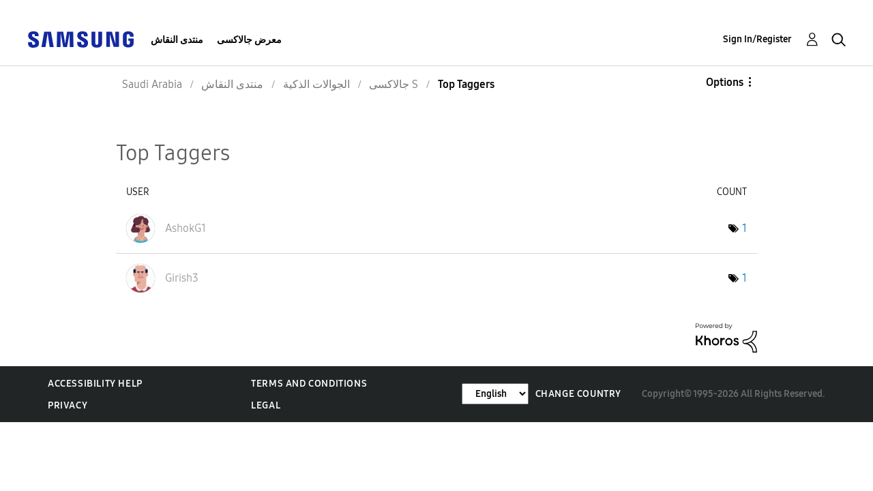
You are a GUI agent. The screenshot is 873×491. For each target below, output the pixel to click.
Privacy (67, 405)
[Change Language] (495, 393)
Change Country (578, 394)
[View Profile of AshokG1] (185, 228)
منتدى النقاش (177, 40)
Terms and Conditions (309, 383)
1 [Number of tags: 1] (744, 228)
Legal (265, 405)
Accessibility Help (95, 383)
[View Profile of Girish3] (181, 277)
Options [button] (724, 82)
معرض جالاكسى (249, 40)
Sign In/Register (757, 39)
